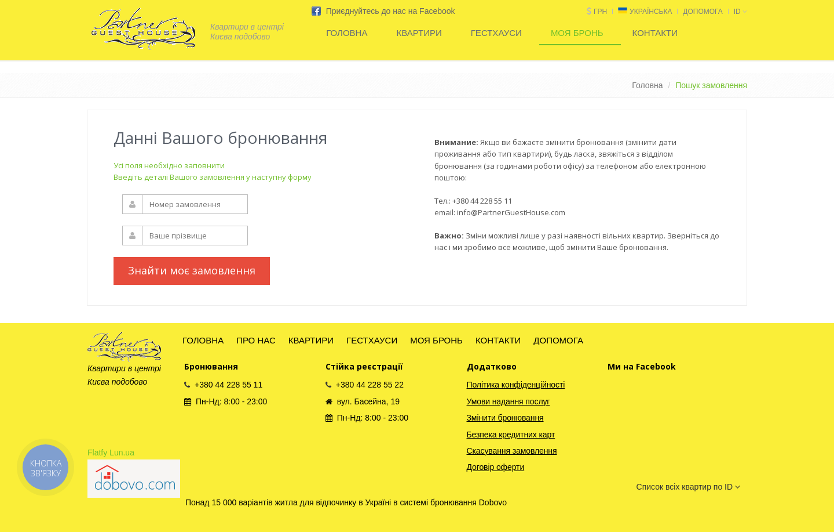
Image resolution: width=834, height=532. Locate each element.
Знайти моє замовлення (191, 270)
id (740, 12)
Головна (647, 85)
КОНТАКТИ (655, 33)
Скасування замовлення (512, 450)
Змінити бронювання (505, 417)
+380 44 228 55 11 (223, 384)
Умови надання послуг (508, 401)
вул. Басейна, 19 (362, 401)
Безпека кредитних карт (511, 434)
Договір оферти (496, 467)
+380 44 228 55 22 (364, 384)
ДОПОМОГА (702, 12)
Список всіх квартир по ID (688, 486)
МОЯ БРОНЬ (577, 33)
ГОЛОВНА (346, 33)
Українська (651, 12)
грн (600, 12)
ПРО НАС (256, 340)
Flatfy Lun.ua (110, 452)
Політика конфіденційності (516, 384)
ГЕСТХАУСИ (496, 33)
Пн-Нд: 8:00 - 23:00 (225, 401)
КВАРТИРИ (418, 33)
